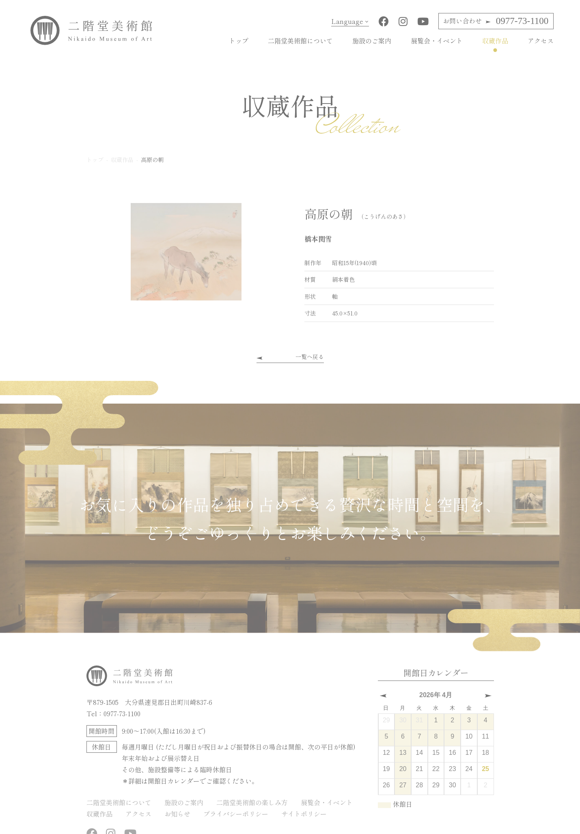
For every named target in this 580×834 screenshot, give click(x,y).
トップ (238, 40)
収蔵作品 (495, 40)
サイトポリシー (304, 813)
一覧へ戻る (309, 356)
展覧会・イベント (437, 40)
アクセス (541, 40)
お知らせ (177, 813)
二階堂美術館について (300, 40)
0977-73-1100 (495, 21)
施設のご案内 (371, 40)
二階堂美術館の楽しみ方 (252, 802)
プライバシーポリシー (235, 813)
